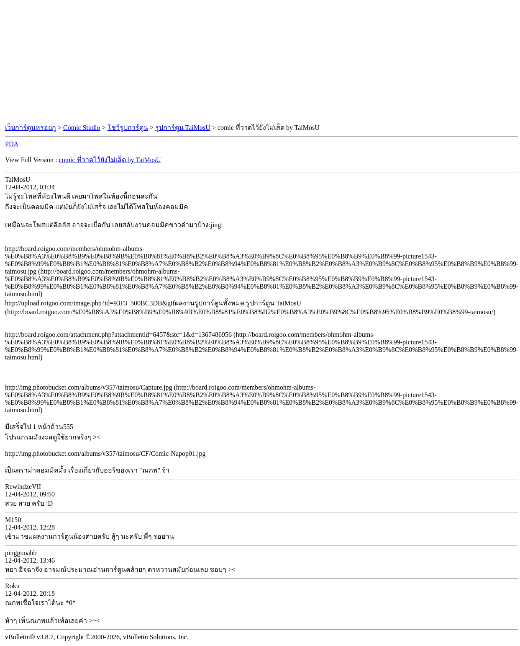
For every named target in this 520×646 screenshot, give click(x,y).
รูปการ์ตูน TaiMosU (182, 127)
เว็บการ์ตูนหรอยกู (30, 127)
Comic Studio (81, 127)
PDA (11, 143)
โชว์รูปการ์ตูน (128, 127)
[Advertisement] (260, 62)
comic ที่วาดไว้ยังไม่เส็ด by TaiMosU (110, 159)
